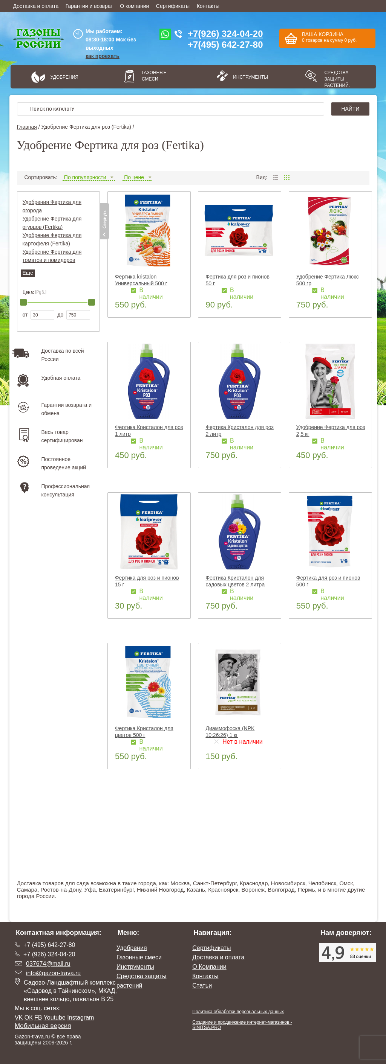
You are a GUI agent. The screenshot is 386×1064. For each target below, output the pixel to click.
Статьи (202, 985)
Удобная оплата (61, 378)
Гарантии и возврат (89, 6)
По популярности (89, 177)
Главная (27, 127)
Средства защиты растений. (337, 79)
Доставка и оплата (36, 6)
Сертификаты (173, 6)
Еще (28, 273)
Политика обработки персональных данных (238, 1011)
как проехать (102, 56)
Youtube (55, 1017)
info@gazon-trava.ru (53, 973)
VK (19, 1017)
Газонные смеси (154, 76)
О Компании (209, 967)
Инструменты (248, 77)
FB (38, 1017)
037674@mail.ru (48, 963)
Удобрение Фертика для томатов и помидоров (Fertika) (52, 260)
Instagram (80, 1017)
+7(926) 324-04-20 (225, 34)
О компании (134, 6)
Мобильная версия (43, 1025)
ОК (29, 1017)
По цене (137, 177)
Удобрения (64, 77)
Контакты (208, 6)
